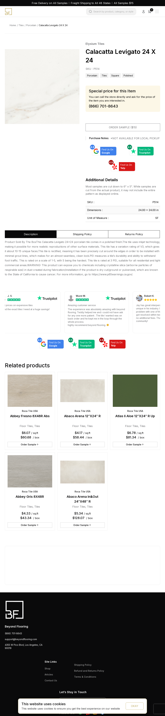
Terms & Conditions (85, 676)
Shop (47, 668)
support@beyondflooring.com (21, 639)
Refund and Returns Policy (89, 670)
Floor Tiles (26, 426)
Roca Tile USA (30, 411)
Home (13, 25)
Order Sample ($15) (123, 127)
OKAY (134, 706)
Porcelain (31, 25)
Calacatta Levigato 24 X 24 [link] (53, 25)
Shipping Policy (83, 664)
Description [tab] (31, 234)
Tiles (21, 25)
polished (128, 75)
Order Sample (30, 444)
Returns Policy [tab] (134, 234)
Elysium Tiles (95, 43)
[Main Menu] (157, 11)
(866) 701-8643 (13, 633)
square (115, 75)
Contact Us (51, 680)
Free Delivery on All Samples (50, 3)
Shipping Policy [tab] (82, 234)
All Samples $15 (123, 3)
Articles (49, 674)
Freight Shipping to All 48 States (91, 3)
